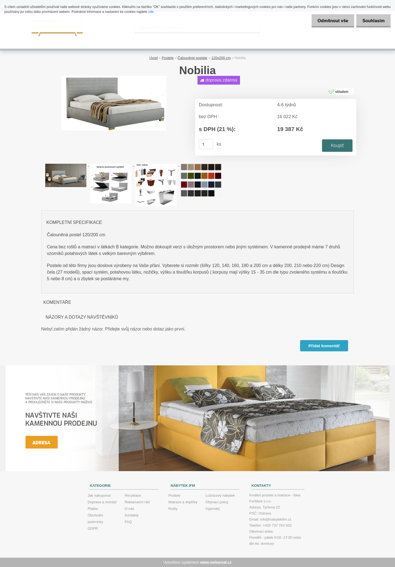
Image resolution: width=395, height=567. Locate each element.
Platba (93, 509)
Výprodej (212, 509)
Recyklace (133, 495)
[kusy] (206, 144)
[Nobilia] (113, 78)
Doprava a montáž (102, 502)
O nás (129, 509)
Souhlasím (373, 20)
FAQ (128, 522)
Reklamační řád (137, 502)
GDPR (93, 528)
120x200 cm (221, 58)
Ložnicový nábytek (220, 495)
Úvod (153, 58)
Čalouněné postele (192, 58)
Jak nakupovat (99, 495)
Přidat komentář (324, 345)
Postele (168, 58)
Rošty (172, 509)
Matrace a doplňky (183, 502)
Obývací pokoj (216, 502)
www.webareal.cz (216, 562)
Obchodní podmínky (95, 518)
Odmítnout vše (330, 20)
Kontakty (132, 515)
